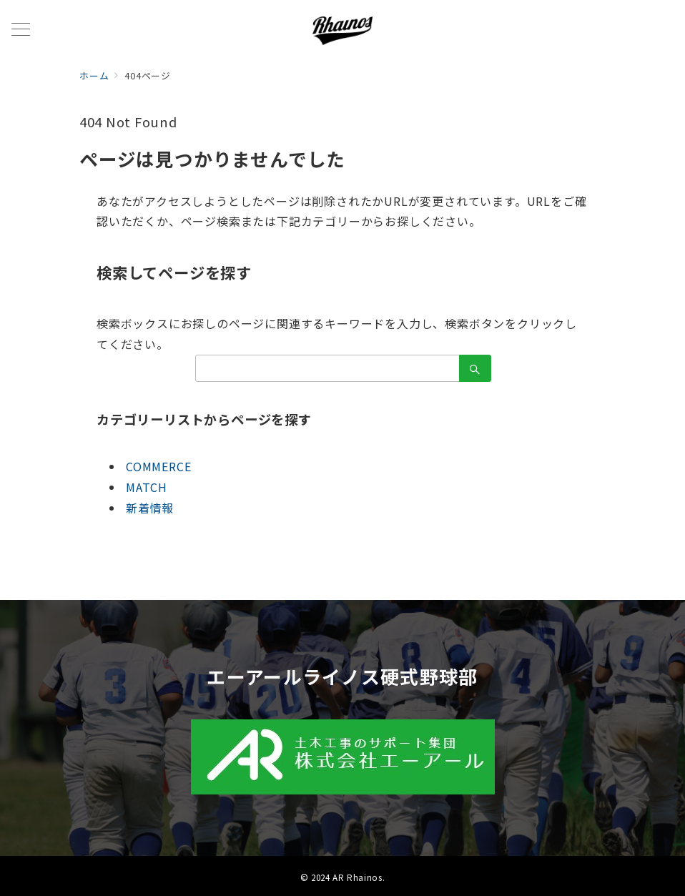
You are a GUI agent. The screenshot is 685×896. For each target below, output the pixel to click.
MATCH (146, 487)
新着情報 (150, 507)
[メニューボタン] (20, 30)
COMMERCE (158, 466)
